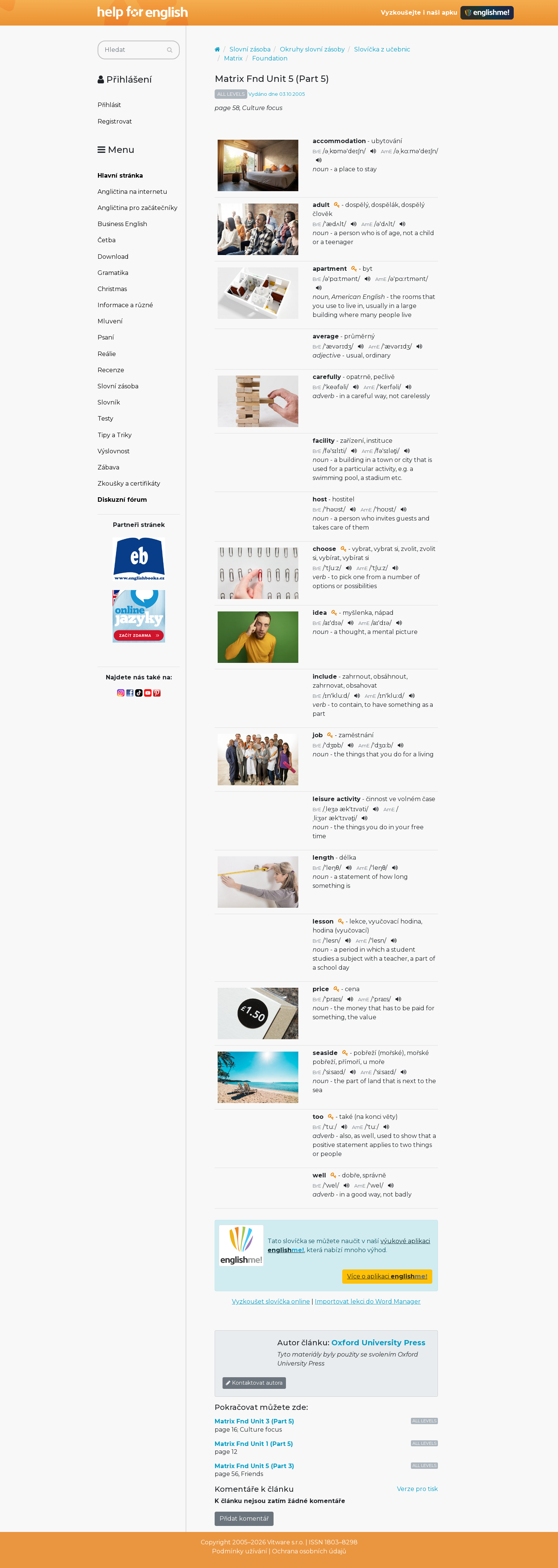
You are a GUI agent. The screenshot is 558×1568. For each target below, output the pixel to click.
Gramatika (113, 272)
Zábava (108, 467)
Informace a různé (125, 305)
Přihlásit (109, 105)
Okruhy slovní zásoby (312, 49)
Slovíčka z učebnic (382, 49)
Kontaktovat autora (254, 1382)
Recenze (111, 370)
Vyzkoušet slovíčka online (271, 1301)
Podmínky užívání (239, 1551)
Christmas (112, 289)
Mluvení (110, 321)
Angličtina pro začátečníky (137, 207)
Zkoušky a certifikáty (129, 483)
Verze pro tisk (417, 1489)
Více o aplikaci (387, 1276)
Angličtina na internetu (132, 191)
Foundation (269, 58)
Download (113, 256)
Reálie (107, 354)
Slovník (109, 402)
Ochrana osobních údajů (309, 1551)
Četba (107, 240)
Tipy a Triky (115, 435)
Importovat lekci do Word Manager (368, 1301)
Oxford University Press (378, 1342)
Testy (105, 418)
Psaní (106, 337)
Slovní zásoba (118, 386)
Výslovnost (114, 451)
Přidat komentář (244, 1518)
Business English (122, 224)
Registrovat (115, 121)
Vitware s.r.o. (285, 1542)
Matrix (233, 58)
